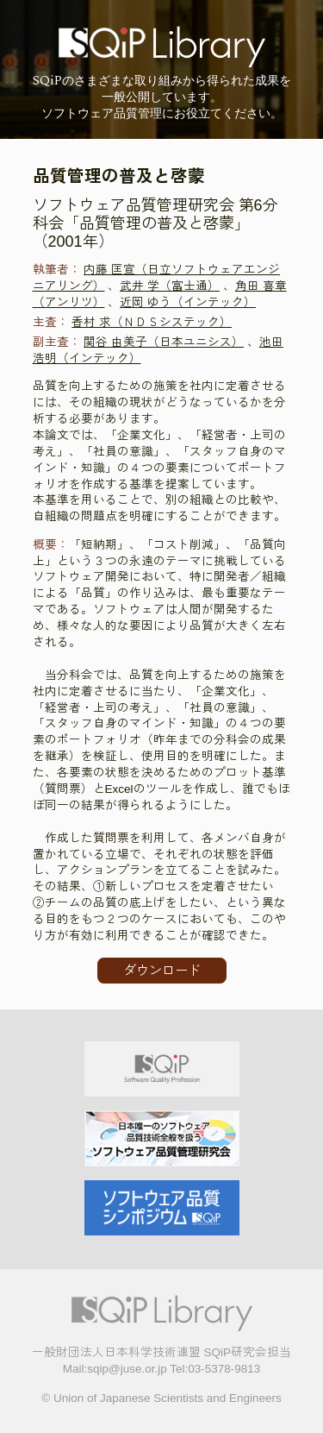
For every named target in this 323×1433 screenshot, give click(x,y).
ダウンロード (162, 970)
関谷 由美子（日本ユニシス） (164, 342)
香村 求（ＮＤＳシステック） (151, 322)
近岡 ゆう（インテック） (188, 302)
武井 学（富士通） (170, 286)
